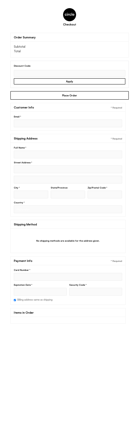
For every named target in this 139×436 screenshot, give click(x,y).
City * (17, 187)
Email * (17, 116)
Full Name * (20, 147)
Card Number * (22, 270)
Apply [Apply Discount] (69, 81)
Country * (19, 202)
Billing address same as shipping (35, 299)
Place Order (69, 95)
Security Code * (77, 284)
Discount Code (22, 65)
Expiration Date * (23, 284)
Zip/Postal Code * (97, 187)
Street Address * (23, 162)
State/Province (59, 187)
